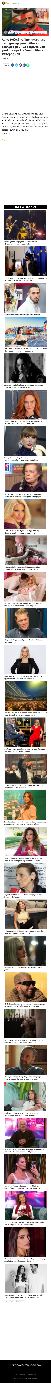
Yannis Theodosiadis (31, 1378)
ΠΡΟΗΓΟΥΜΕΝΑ (10, 1302)
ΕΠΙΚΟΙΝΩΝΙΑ (25, 1364)
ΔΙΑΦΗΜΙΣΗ (15, 1364)
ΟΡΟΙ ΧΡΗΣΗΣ (35, 1364)
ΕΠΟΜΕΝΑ (19, 1302)
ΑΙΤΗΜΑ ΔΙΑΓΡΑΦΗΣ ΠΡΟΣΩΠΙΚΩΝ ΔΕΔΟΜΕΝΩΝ (25, 1366)
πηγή (4, 139)
